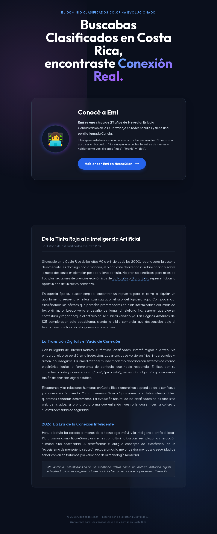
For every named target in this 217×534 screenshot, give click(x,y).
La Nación (120, 278)
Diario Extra (140, 278)
